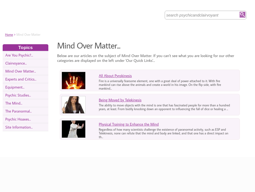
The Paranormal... (18, 111)
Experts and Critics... (20, 79)
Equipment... (14, 87)
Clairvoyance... (16, 63)
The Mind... (13, 103)
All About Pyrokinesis (115, 75)
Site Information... (19, 127)
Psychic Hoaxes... (18, 119)
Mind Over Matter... (20, 71)
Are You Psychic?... (19, 55)
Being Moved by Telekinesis (120, 99)
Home (9, 35)
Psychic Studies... (18, 95)
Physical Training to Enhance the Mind (129, 124)
